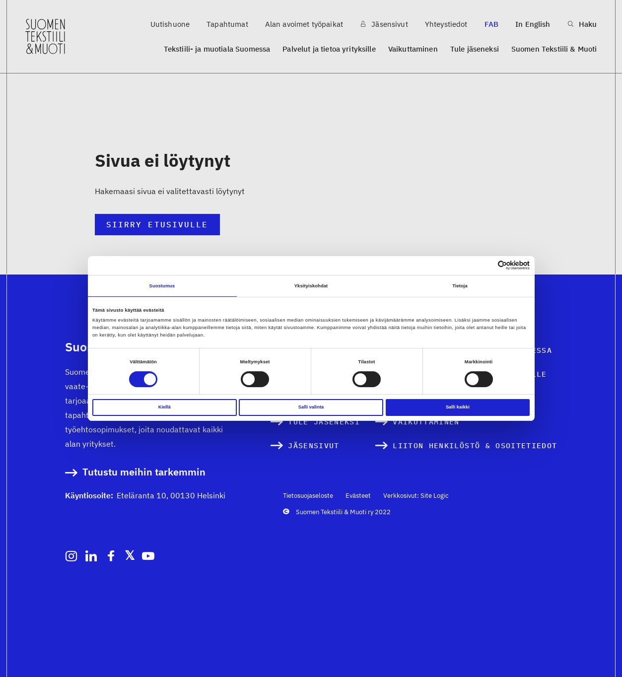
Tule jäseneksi (474, 49)
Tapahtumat (227, 24)
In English (533, 24)
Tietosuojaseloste (308, 495)
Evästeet (358, 495)
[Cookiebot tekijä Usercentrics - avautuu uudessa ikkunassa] (486, 265)
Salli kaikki (458, 407)
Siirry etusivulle (157, 224)
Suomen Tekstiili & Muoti (554, 49)
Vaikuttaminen (413, 49)
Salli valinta (311, 407)
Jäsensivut (384, 24)
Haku (582, 24)
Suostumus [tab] (162, 285)
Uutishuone (170, 24)
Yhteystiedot (446, 24)
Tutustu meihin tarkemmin (144, 472)
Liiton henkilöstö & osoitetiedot (475, 445)
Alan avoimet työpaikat (304, 24)
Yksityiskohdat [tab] (311, 285)
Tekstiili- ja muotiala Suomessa (217, 49)
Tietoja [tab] (460, 285)
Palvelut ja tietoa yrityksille (329, 49)
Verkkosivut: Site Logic (416, 495)
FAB (491, 24)
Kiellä (164, 407)
